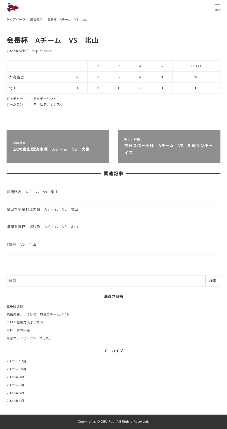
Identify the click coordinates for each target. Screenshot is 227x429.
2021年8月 (15, 377)
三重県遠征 (15, 306)
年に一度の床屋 (18, 330)
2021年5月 (15, 401)
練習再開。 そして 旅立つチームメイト (40, 314)
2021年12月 (16, 361)
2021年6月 (15, 393)
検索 (212, 280)
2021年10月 (16, 369)
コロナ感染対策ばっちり (25, 322)
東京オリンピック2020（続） (29, 338)
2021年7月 (15, 385)
